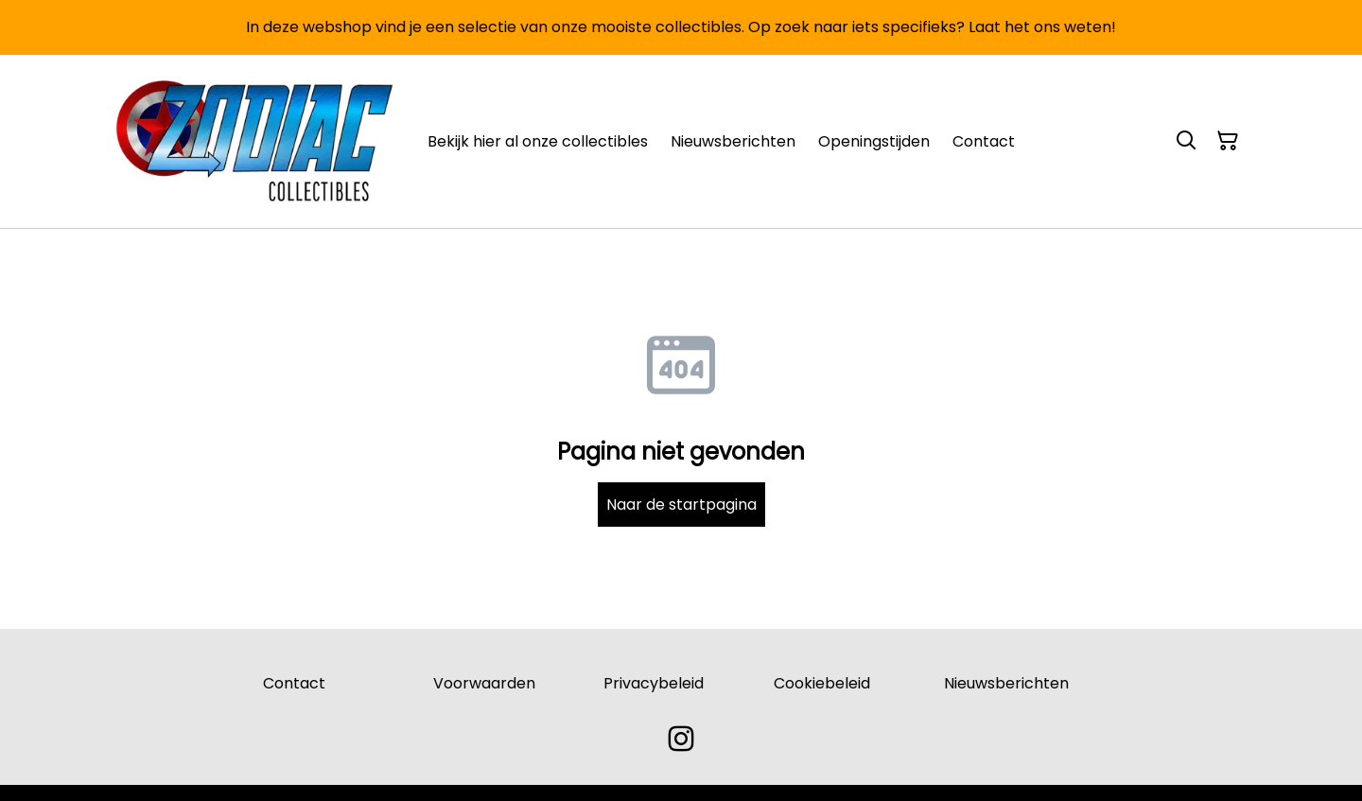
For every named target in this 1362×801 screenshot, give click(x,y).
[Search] (1186, 141)
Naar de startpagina (681, 504)
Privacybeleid (653, 683)
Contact (294, 683)
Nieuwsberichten (1006, 683)
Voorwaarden (484, 683)
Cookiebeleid (822, 683)
